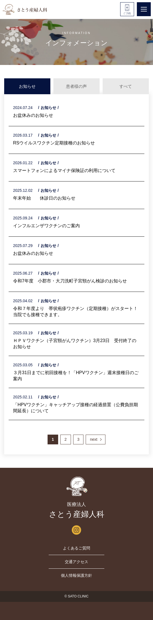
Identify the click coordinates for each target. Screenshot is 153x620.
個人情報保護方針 (76, 575)
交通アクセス (76, 562)
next (93, 439)
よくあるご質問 (76, 548)
